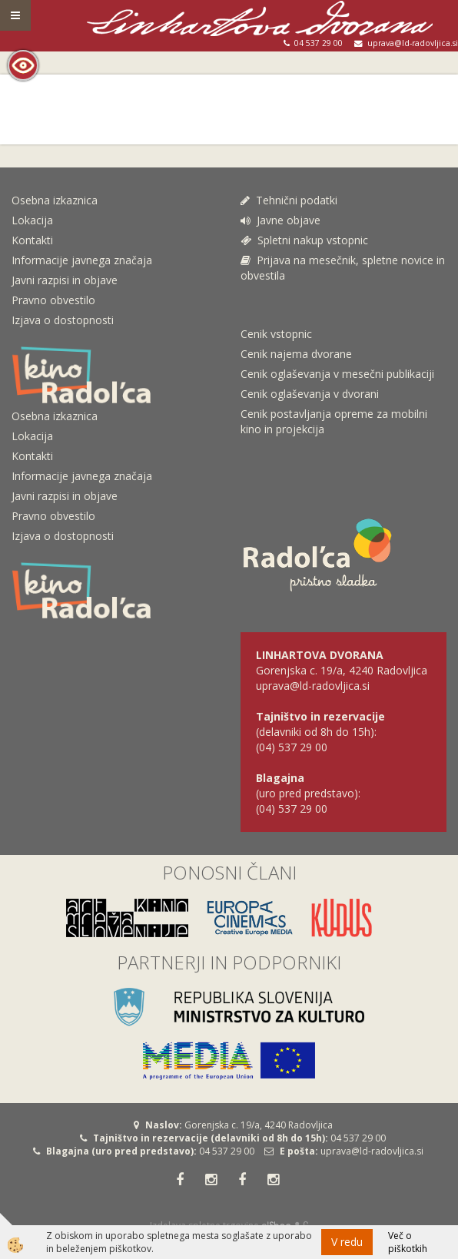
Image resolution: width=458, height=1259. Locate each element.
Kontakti (32, 240)
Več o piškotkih (407, 1242)
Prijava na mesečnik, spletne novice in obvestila (343, 268)
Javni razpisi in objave (65, 280)
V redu (347, 1241)
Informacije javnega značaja (82, 260)
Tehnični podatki (290, 200)
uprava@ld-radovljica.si (371, 1151)
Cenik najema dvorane (296, 353)
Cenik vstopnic (276, 333)
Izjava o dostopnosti (63, 320)
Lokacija (32, 220)
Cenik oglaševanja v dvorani (310, 393)
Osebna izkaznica (55, 200)
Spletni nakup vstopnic (304, 240)
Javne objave (280, 220)
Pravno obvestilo (53, 300)
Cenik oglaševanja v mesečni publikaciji (337, 373)
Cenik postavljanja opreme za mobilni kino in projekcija (334, 421)
